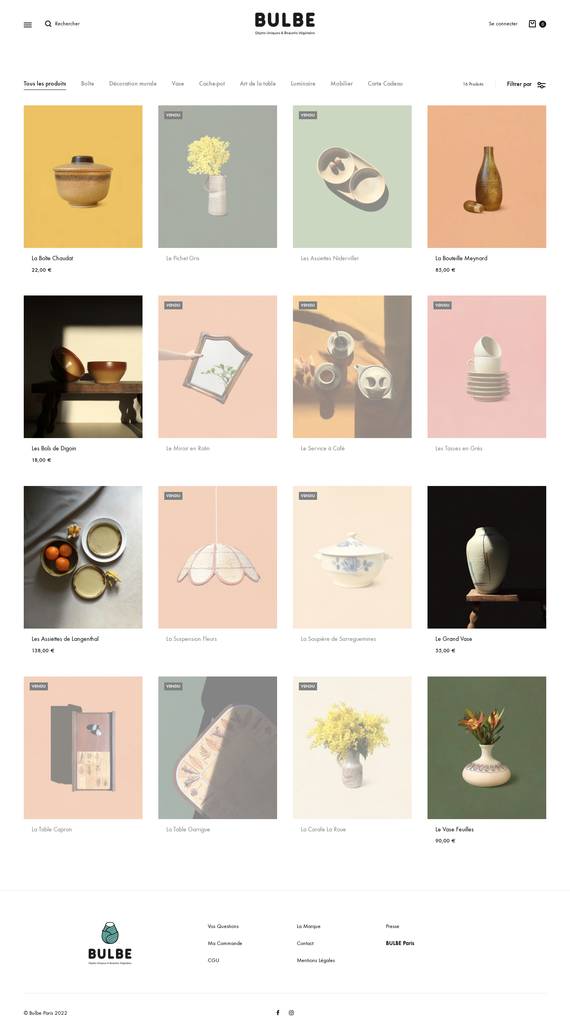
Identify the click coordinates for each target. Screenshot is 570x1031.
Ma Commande (225, 943)
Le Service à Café (323, 448)
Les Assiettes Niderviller (330, 258)
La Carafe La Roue (323, 829)
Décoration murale (133, 83)
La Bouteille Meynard (461, 258)
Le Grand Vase (453, 638)
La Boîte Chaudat (52, 258)
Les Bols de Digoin (54, 448)
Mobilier (342, 83)
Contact (305, 943)
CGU (213, 960)
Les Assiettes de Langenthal (65, 638)
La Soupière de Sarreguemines (338, 638)
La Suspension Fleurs (191, 638)
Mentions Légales (316, 960)
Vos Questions (223, 926)
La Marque (309, 926)
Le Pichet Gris (183, 258)
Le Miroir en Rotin (188, 448)
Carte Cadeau (385, 83)
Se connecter (503, 23)
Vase (178, 83)
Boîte (87, 83)
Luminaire (303, 83)
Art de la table (258, 83)
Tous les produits (45, 83)
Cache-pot (212, 83)
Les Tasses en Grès (459, 448)
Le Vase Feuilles (454, 829)
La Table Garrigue (188, 829)
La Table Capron (52, 829)
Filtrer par (526, 84)
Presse (392, 926)
